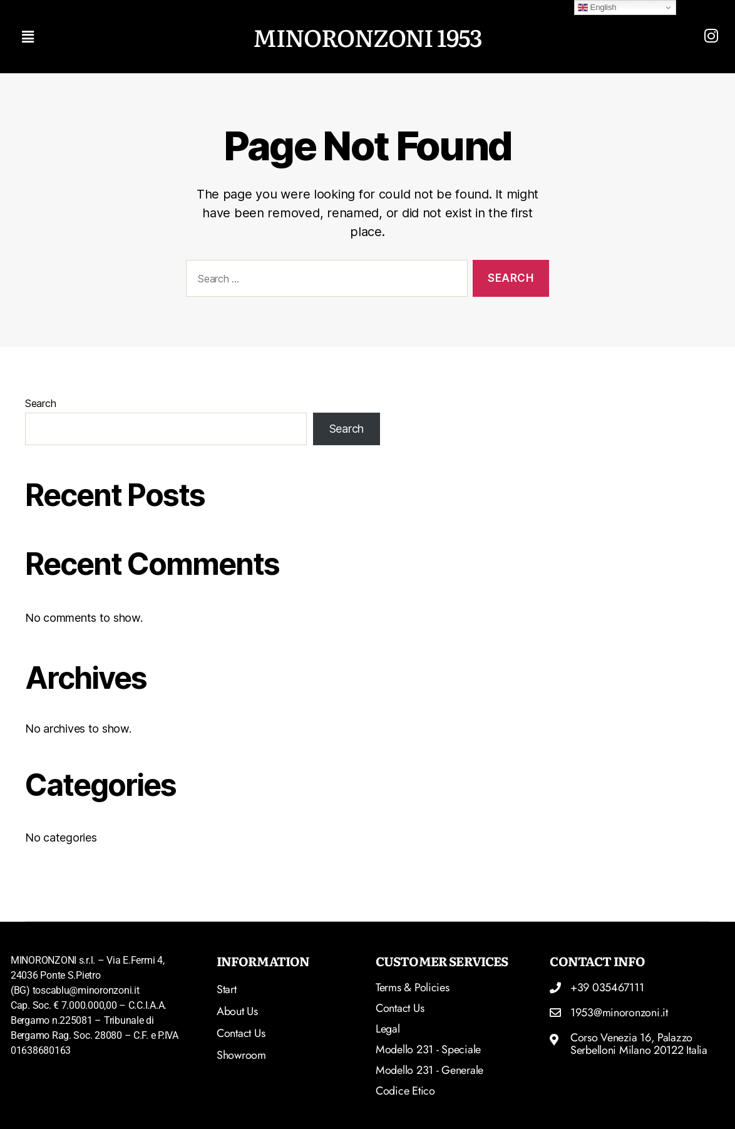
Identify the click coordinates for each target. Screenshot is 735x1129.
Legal (388, 1029)
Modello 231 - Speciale (428, 1049)
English (597, 8)
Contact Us (400, 1008)
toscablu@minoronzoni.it (86, 990)
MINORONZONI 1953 (367, 36)
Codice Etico (405, 1091)
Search (40, 403)
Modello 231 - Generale (429, 1070)
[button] (128, 36)
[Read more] (711, 36)
